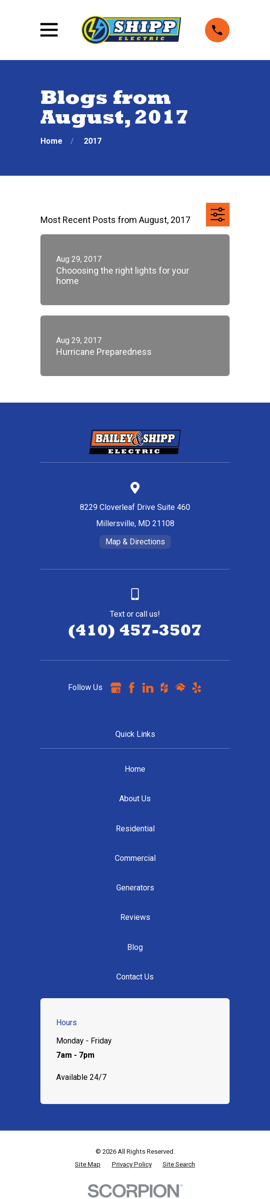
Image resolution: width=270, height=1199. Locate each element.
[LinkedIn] (147, 687)
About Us (135, 798)
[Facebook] (131, 687)
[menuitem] (88, 1164)
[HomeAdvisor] (180, 687)
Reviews (135, 917)
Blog (135, 947)
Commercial (135, 858)
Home (135, 769)
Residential (135, 828)
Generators (135, 887)
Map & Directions (135, 541)
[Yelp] (196, 687)
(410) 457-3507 (135, 630)
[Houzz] (164, 687)
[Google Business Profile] (115, 687)
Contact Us (135, 976)
